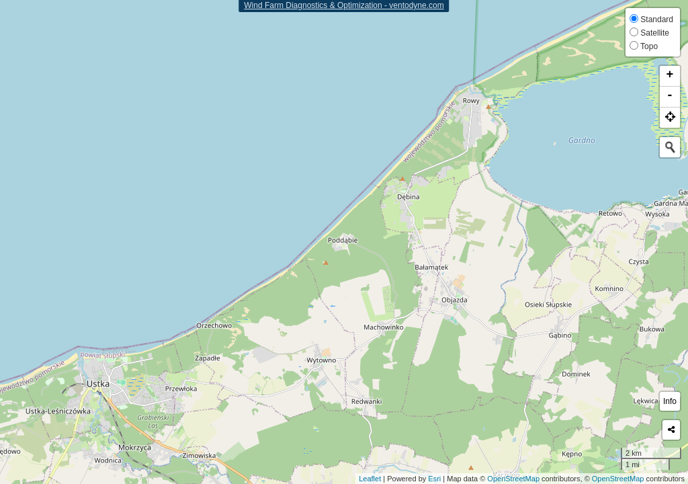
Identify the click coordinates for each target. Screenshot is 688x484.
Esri (434, 479)
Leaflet (370, 479)
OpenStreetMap (513, 479)
